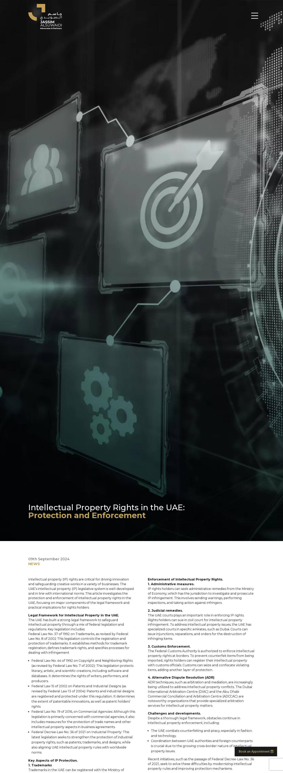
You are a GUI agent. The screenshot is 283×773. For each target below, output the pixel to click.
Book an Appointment (254, 746)
